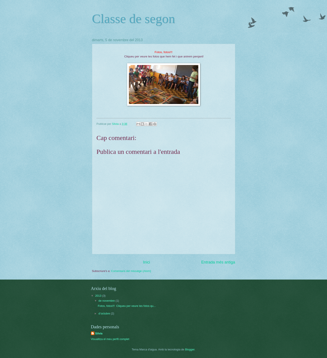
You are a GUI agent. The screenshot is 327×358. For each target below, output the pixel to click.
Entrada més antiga (218, 262)
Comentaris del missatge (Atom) (131, 271)
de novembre (107, 300)
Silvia (99, 333)
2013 (98, 295)
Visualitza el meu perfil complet (110, 339)
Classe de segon (133, 18)
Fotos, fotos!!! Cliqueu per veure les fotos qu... (127, 306)
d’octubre (105, 313)
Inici (146, 262)
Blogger (190, 349)
